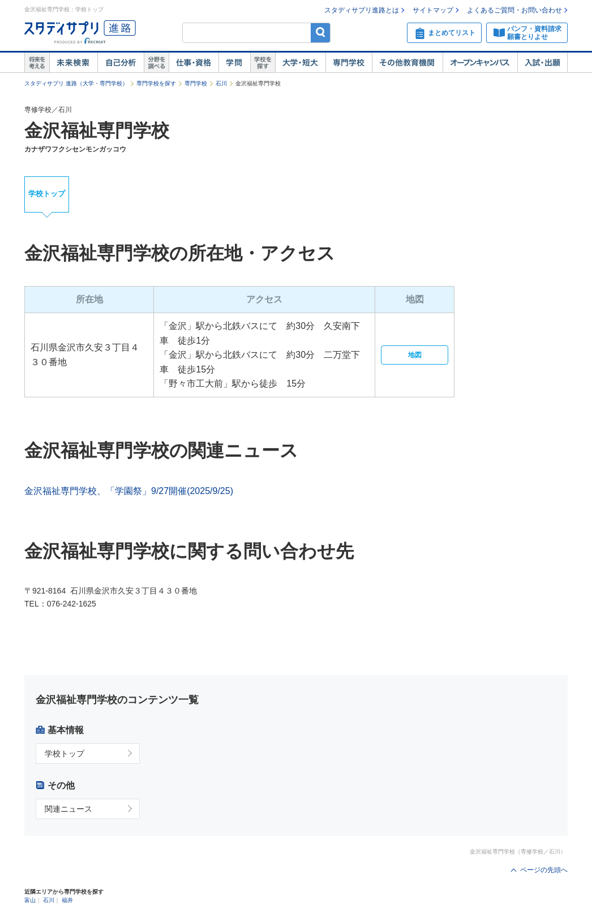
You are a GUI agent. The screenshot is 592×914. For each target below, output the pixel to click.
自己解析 (120, 63)
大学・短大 (300, 63)
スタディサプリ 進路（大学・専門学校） (76, 83)
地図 (415, 355)
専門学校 (348, 63)
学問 (234, 63)
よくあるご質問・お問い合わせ (514, 10)
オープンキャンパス (480, 63)
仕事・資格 (193, 63)
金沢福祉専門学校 (96, 130)
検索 (321, 32)
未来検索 (73, 63)
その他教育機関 (407, 63)
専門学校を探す (156, 83)
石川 (221, 83)
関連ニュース (68, 808)
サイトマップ (433, 10)
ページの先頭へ (544, 870)
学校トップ (46, 193)
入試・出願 (542, 63)
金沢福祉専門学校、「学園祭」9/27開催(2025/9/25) (128, 491)
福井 (67, 900)
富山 (30, 900)
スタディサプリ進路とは (361, 10)
